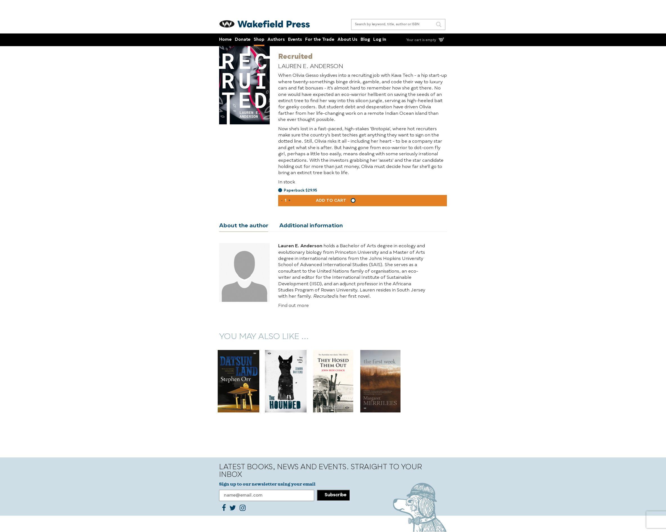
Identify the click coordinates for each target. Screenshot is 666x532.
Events (295, 40)
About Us (347, 40)
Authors (276, 40)
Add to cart (331, 201)
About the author (243, 226)
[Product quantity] (285, 200)
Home (225, 40)
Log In (379, 40)
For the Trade (319, 40)
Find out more (293, 306)
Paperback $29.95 (300, 190)
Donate (243, 40)
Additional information (311, 226)
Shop (259, 40)
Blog (365, 40)
